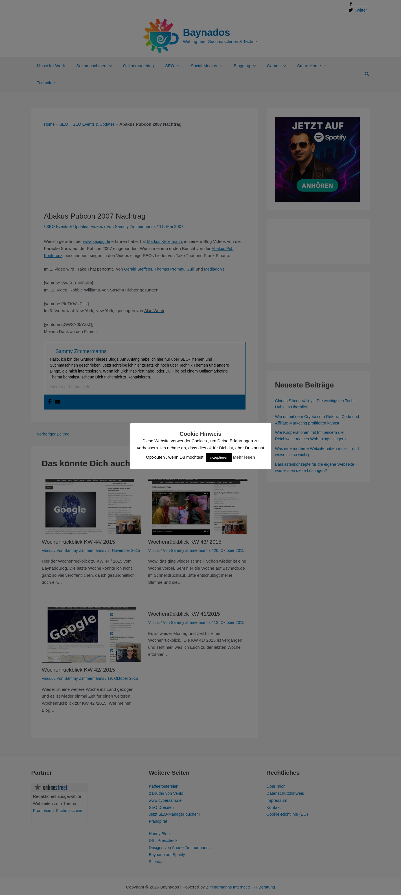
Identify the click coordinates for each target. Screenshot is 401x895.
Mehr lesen (244, 457)
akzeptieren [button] (218, 457)
